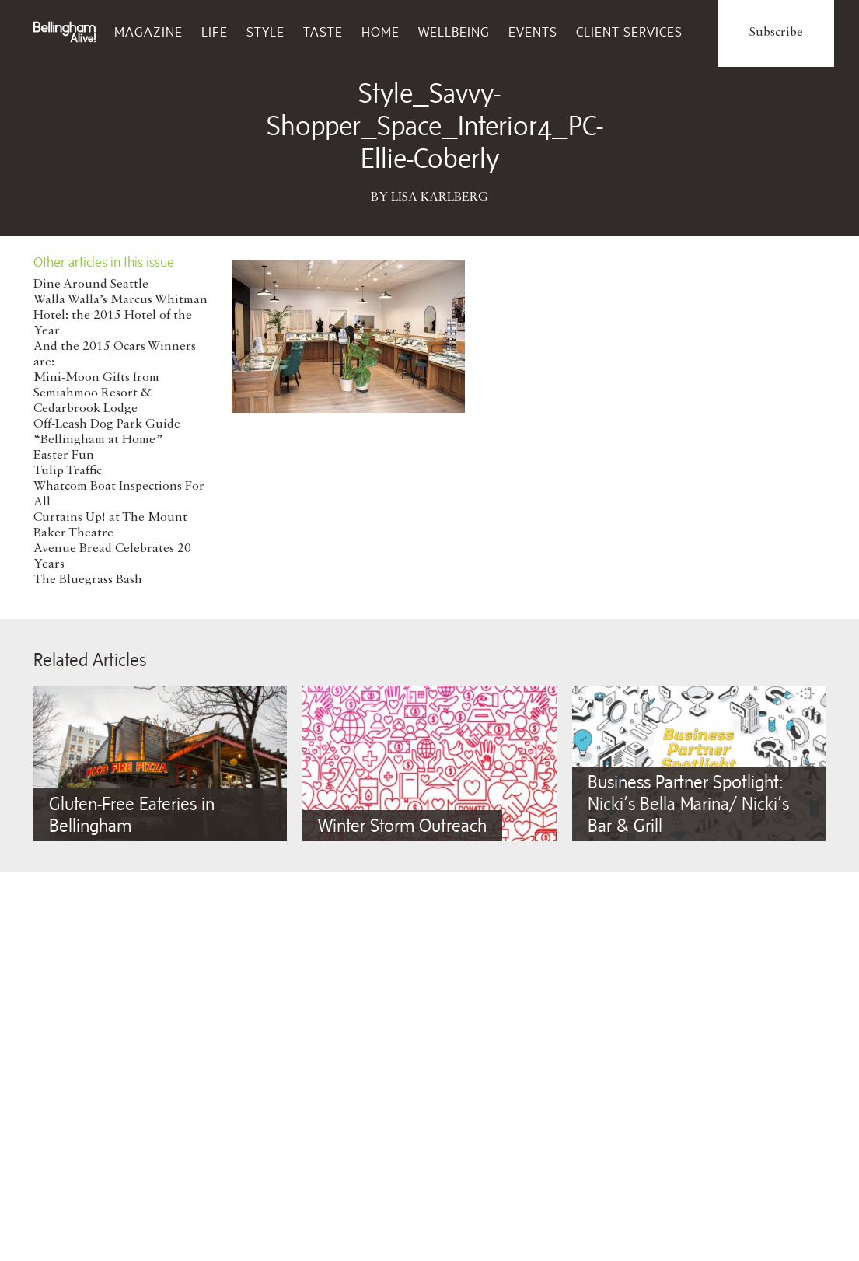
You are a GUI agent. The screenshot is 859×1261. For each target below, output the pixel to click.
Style (265, 32)
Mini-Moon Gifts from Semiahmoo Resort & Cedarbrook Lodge (96, 393)
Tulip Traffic (67, 471)
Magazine (148, 32)
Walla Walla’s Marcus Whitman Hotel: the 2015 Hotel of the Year (120, 315)
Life (214, 32)
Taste (323, 32)
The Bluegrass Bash (87, 580)
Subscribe (776, 32)
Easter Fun (63, 455)
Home (380, 32)
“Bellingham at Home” (98, 440)
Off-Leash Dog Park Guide (106, 424)
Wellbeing (454, 32)
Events (532, 32)
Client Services (629, 32)
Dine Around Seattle (90, 284)
